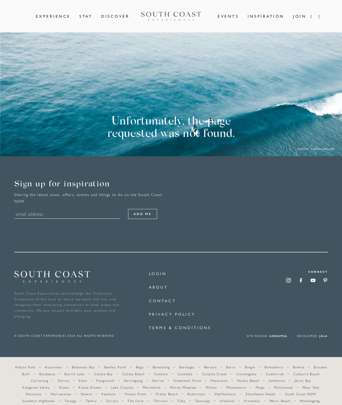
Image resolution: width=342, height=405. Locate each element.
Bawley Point (115, 360)
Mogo (260, 380)
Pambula (109, 387)
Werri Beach (279, 394)
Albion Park (25, 360)
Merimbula (152, 380)
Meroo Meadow (183, 380)
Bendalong (161, 360)
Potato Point (135, 387)
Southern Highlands (38, 394)
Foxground (106, 373)
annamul (279, 329)
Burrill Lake (75, 367)
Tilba (181, 394)
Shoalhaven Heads (261, 387)
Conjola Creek (214, 367)
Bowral (298, 360)
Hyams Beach (248, 373)
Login (158, 267)
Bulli (26, 367)
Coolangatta (246, 367)
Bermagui (187, 360)
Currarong (39, 373)
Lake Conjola (122, 380)
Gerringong (133, 373)
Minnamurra (236, 380)
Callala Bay (103, 367)
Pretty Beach (167, 387)
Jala (323, 329)
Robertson (196, 387)
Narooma (34, 387)
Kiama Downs (90, 380)
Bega (140, 360)
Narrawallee (61, 387)
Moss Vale (310, 380)
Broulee (320, 360)
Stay (85, 13)
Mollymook (283, 380)
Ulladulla (226, 394)
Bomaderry (274, 360)
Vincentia (252, 394)
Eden (83, 373)
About (158, 280)
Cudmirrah (275, 367)
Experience (53, 13)
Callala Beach (133, 367)
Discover (115, 13)
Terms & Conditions (180, 321)
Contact (162, 294)
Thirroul (160, 394)
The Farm (136, 394)
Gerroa (158, 373)
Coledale (185, 367)
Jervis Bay (302, 373)
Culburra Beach (306, 367)
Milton (211, 380)
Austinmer (54, 360)
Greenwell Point (187, 373)
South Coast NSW (300, 387)
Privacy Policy (172, 307)
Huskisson (219, 373)
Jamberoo (277, 373)
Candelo (161, 367)
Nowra (86, 387)
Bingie (250, 360)
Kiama (64, 380)
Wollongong (310, 394)
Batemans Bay (83, 360)
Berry (231, 360)
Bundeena (48, 367)
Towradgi (202, 394)
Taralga (70, 394)
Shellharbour (225, 387)
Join (299, 13)
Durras (64, 373)
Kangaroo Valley (36, 380)
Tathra (91, 394)
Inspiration (266, 13)
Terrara (112, 394)
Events (228, 13)
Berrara (210, 360)
